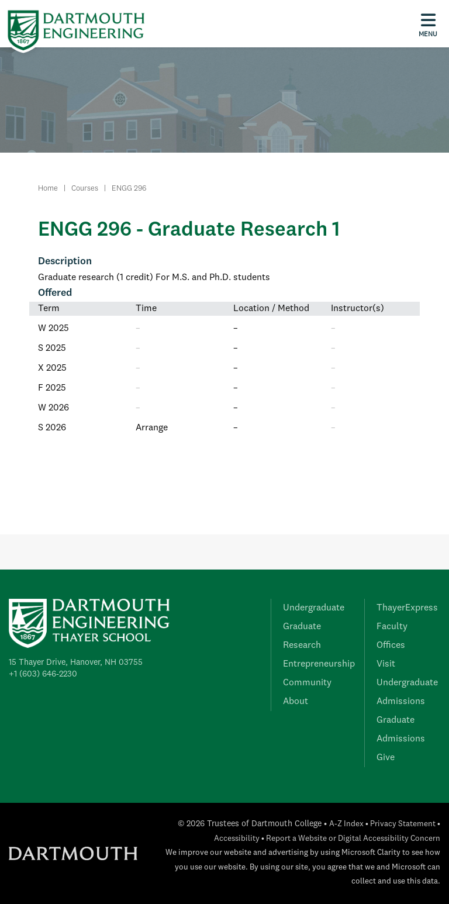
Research (302, 645)
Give (386, 757)
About (295, 701)
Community (307, 683)
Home (48, 188)
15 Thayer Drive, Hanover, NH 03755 (76, 662)
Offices (391, 645)
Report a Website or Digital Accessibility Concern (353, 839)
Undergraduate (313, 608)
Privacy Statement (403, 824)
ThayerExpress (407, 608)
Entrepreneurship (319, 664)
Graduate (302, 627)
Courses (84, 188)
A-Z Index (346, 824)
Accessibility (237, 839)
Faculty (392, 627)
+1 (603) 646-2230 (43, 674)
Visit (386, 664)
